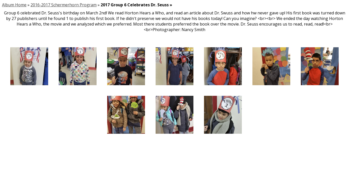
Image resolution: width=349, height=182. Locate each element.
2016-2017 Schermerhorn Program (64, 5)
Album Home (14, 5)
